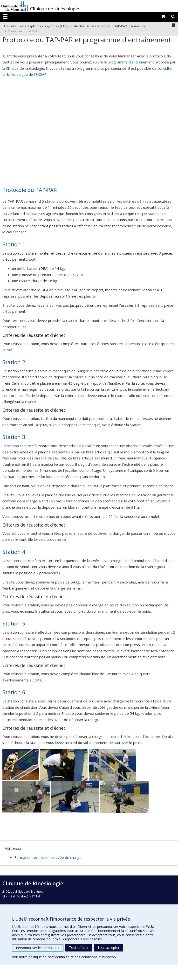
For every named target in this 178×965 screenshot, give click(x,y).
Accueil (9, 26)
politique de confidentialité (48, 957)
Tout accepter (108, 947)
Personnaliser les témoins (38, 947)
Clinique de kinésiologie (54, 9)
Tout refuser (79, 947)
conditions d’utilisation (98, 957)
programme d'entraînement (131, 62)
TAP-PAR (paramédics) (130, 26)
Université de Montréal (13, 6)
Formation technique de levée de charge (48, 857)
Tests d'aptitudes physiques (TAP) (42, 26)
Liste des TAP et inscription (90, 26)
